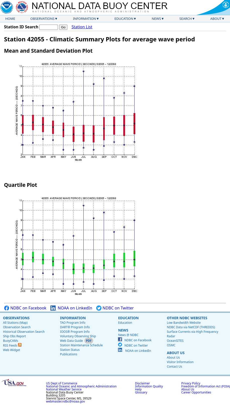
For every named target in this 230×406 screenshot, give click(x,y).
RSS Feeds (12, 345)
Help (138, 389)
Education (123, 18)
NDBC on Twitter (115, 308)
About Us (176, 352)
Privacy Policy (190, 383)
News (156, 18)
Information (84, 18)
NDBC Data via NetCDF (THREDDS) (191, 327)
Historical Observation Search (24, 332)
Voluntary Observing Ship (78, 336)
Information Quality (149, 386)
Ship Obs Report (14, 336)
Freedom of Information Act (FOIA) (205, 386)
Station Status (70, 350)
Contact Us (174, 366)
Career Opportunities (196, 392)
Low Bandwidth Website (184, 322)
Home (10, 18)
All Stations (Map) (15, 322)
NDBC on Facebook (25, 308)
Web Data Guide (71, 341)
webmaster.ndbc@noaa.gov (65, 401)
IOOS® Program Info (75, 332)
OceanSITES (175, 341)
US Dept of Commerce (61, 383)
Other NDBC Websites (187, 317)
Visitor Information (180, 362)
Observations (42, 18)
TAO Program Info (72, 322)
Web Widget (11, 350)
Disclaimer (142, 383)
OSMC (171, 345)
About (215, 18)
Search (185, 18)
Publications (68, 354)
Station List (81, 27)
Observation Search (17, 327)
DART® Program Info (75, 327)
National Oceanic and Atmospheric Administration (81, 386)
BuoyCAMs (10, 341)
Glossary (141, 392)
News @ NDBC (128, 335)
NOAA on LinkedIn (71, 308)
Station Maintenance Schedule (81, 345)
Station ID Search (21, 27)
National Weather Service (64, 389)
